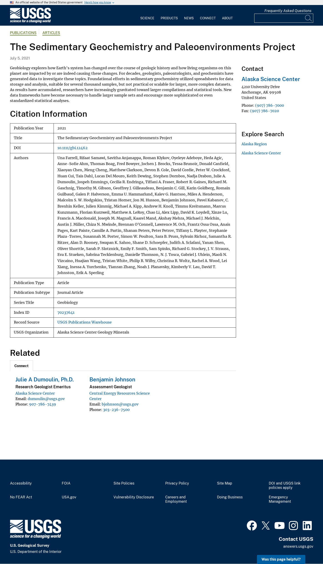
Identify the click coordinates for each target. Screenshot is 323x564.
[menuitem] (147, 15)
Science (147, 18)
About (227, 18)
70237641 (65, 312)
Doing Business (230, 497)
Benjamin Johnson (112, 379)
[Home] (30, 22)
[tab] (21, 365)
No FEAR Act (21, 497)
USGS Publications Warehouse (84, 322)
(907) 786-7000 (269, 105)
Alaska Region (254, 144)
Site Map (224, 483)
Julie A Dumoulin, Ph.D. (44, 379)
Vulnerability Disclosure (133, 497)
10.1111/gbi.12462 (72, 148)
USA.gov (69, 497)
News (189, 18)
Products (169, 18)
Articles (51, 33)
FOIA (66, 483)
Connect (208, 18)
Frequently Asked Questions (287, 11)
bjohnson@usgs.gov (120, 404)
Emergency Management (280, 499)
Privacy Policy (177, 483)
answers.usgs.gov (298, 546)
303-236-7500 (116, 409)
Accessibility (21, 483)
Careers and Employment (176, 499)
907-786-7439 (42, 404)
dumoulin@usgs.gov (46, 398)
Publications (23, 33)
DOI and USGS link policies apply (285, 485)
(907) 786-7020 (264, 111)
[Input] (283, 18)
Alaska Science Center (35, 393)
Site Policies (123, 483)
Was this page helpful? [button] (281, 559)
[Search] (308, 18)
